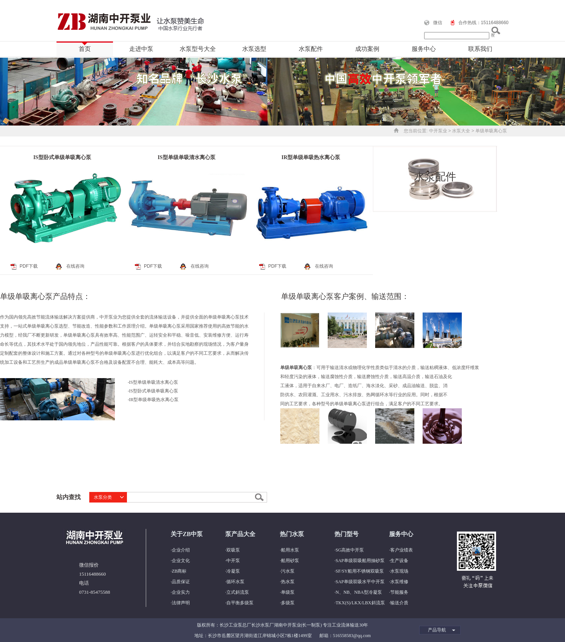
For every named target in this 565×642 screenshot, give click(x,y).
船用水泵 (290, 550)
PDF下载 (29, 266)
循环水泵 (235, 581)
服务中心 (424, 49)
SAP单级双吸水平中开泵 (360, 581)
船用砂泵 (290, 560)
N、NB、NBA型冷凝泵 (359, 592)
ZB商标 (179, 571)
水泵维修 (399, 581)
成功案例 (367, 49)
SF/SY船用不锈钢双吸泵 (360, 571)
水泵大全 (461, 130)
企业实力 (181, 592)
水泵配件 (311, 49)
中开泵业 (438, 130)
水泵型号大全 (198, 49)
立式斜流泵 (237, 592)
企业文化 (181, 560)
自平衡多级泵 (239, 602)
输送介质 (399, 602)
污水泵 (288, 571)
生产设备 (399, 560)
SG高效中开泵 (350, 550)
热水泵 (288, 581)
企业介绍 (181, 550)
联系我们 (480, 49)
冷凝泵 (233, 571)
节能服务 (399, 592)
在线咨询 (75, 266)
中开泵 (233, 560)
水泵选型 (254, 49)
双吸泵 (233, 550)
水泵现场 (399, 571)
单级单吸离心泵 (491, 130)
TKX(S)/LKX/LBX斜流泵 (360, 602)
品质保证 (181, 581)
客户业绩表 (401, 550)
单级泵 (288, 592)
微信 (437, 22)
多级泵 (288, 602)
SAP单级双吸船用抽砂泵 (360, 560)
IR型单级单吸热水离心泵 (310, 157)
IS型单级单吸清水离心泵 (186, 157)
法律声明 (181, 602)
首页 (85, 49)
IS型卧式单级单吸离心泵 (62, 157)
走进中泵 (141, 49)
